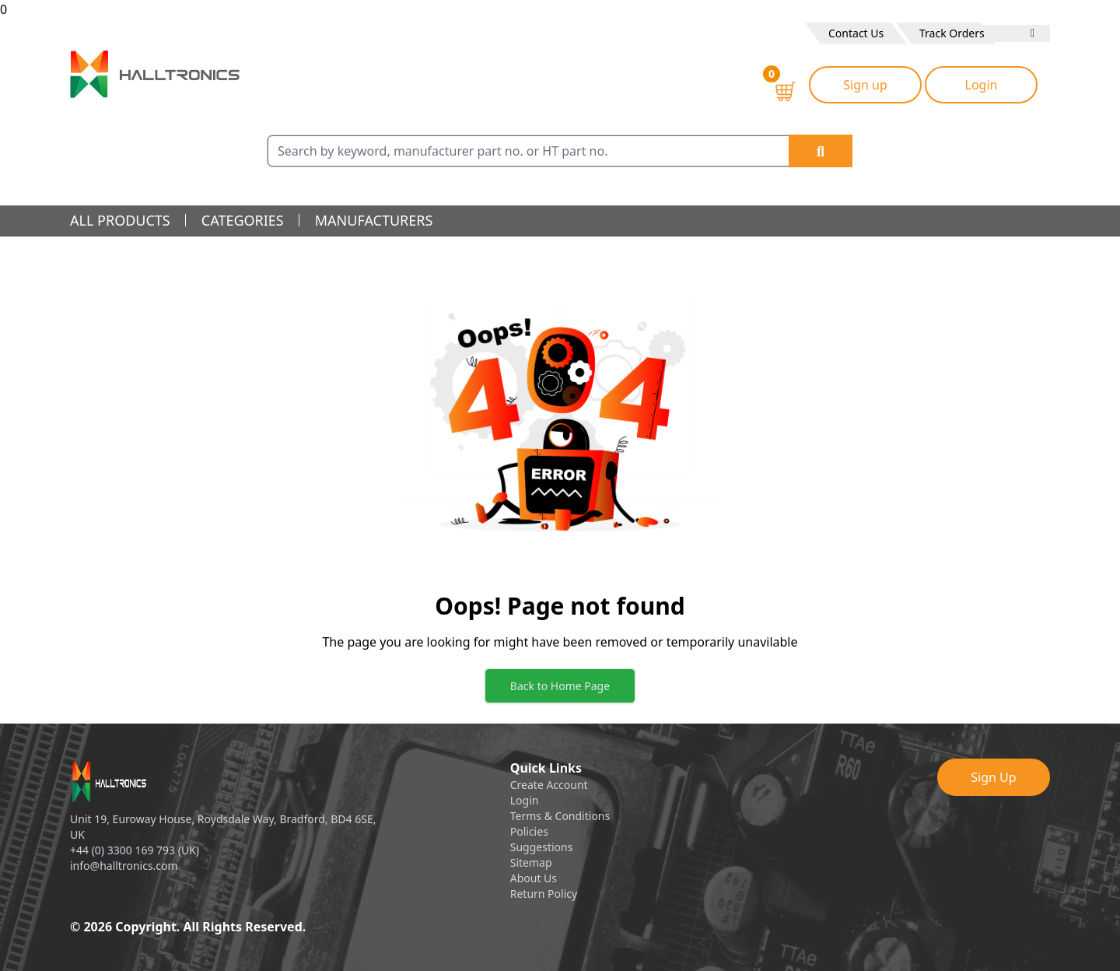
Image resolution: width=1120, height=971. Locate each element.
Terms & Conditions (560, 815)
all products (120, 220)
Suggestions (541, 847)
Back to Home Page (560, 685)
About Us (533, 878)
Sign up (865, 84)
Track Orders (952, 33)
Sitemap (531, 862)
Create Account (549, 784)
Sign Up (993, 777)
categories (242, 220)
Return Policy (543, 893)
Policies (529, 831)
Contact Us (856, 33)
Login (981, 84)
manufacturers (374, 220)
